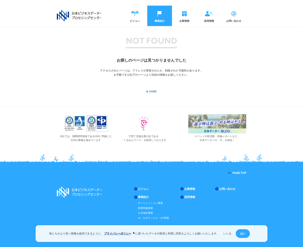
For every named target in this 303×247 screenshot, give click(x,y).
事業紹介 (160, 21)
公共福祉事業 (145, 212)
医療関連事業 (145, 208)
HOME (153, 91)
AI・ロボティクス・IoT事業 (153, 217)
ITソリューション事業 (150, 203)
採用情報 (209, 21)
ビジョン (135, 21)
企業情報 (184, 21)
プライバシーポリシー (117, 233)
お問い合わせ (233, 21)
